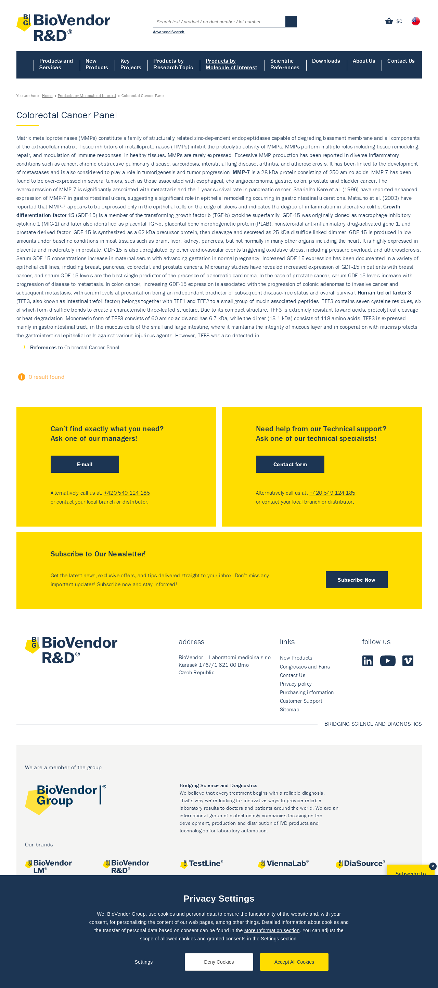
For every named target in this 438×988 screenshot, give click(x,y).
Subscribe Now (356, 579)
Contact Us (401, 60)
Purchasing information (307, 692)
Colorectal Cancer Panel (91, 347)
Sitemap (289, 709)
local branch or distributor (117, 501)
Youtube (388, 660)
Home (25, 65)
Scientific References (285, 64)
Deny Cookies (219, 962)
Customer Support (301, 700)
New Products (97, 64)
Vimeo (407, 660)
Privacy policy (296, 683)
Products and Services (56, 64)
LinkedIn (367, 660)
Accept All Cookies (294, 962)
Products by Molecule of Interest (231, 64)
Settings (143, 962)
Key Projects (131, 64)
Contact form (290, 464)
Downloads (326, 60)
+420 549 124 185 (127, 492)
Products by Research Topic (173, 64)
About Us (364, 60)
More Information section (272, 930)
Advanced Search (169, 31)
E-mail (84, 464)
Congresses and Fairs (305, 666)
